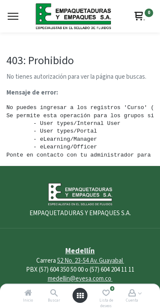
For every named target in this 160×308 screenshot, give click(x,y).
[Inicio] (28, 293)
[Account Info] (132, 293)
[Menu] (13, 16)
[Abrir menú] (80, 295)
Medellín (80, 251)
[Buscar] (54, 293)
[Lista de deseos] (106, 293)
